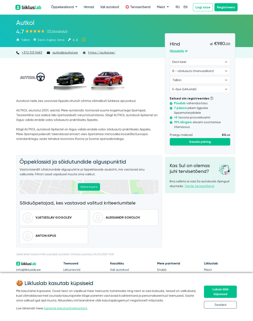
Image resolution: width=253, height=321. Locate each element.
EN (185, 7)
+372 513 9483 (32, 52)
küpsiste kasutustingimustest (65, 308)
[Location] (200, 80)
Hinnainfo (177, 51)
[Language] (200, 62)
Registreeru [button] (226, 7)
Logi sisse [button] (202, 7)
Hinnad (89, 7)
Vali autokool (109, 7)
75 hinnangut (57, 31)
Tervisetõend (137, 7)
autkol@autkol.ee (65, 52)
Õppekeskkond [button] (63, 7)
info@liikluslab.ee (28, 270)
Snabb (162, 270)
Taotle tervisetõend (199, 186)
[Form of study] (200, 89)
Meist (208, 270)
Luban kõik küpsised (220, 291)
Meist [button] (161, 7)
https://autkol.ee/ (101, 52)
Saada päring (200, 142)
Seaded (220, 305)
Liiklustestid (71, 270)
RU (178, 7)
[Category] (200, 71)
